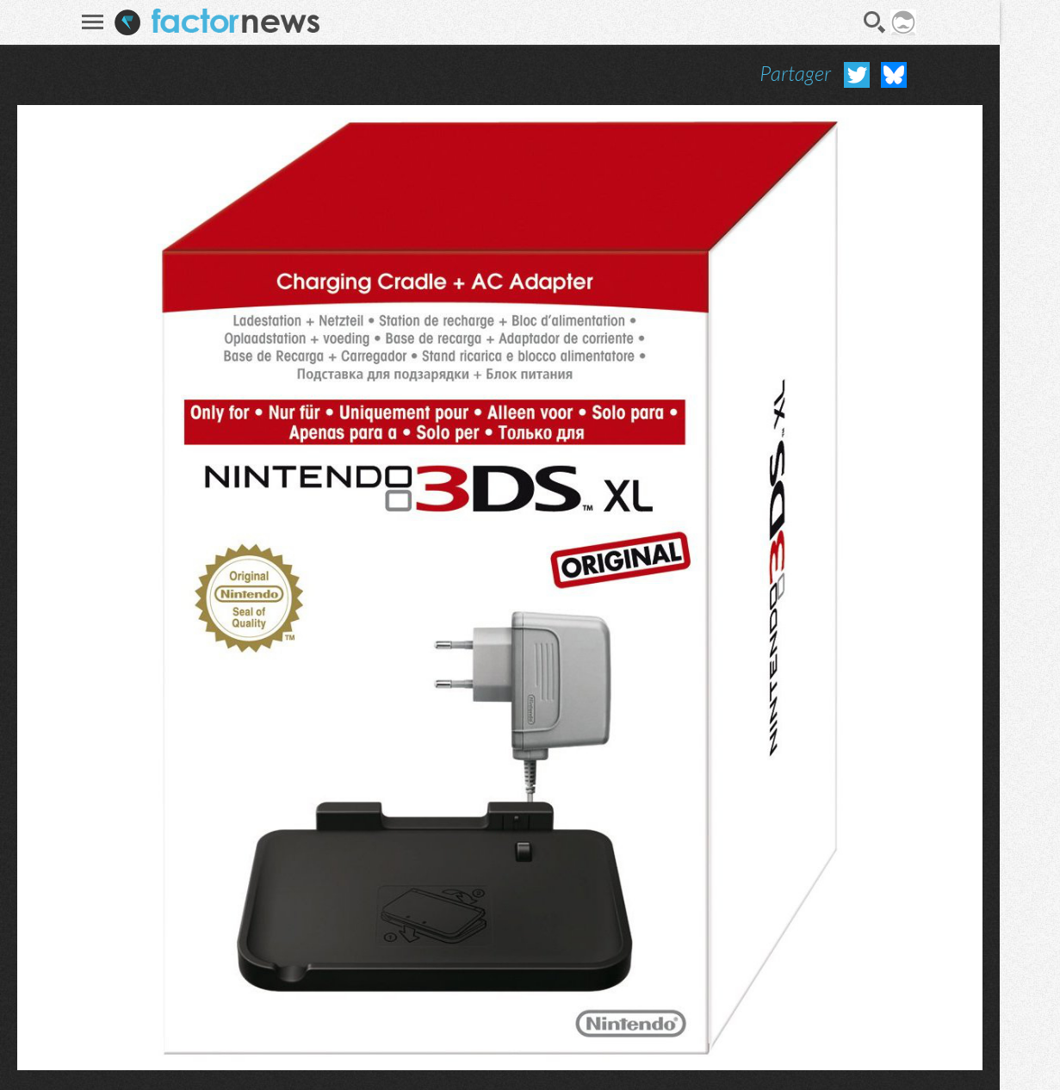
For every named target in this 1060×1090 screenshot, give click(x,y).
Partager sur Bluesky (894, 75)
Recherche (875, 22)
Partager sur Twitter (857, 75)
